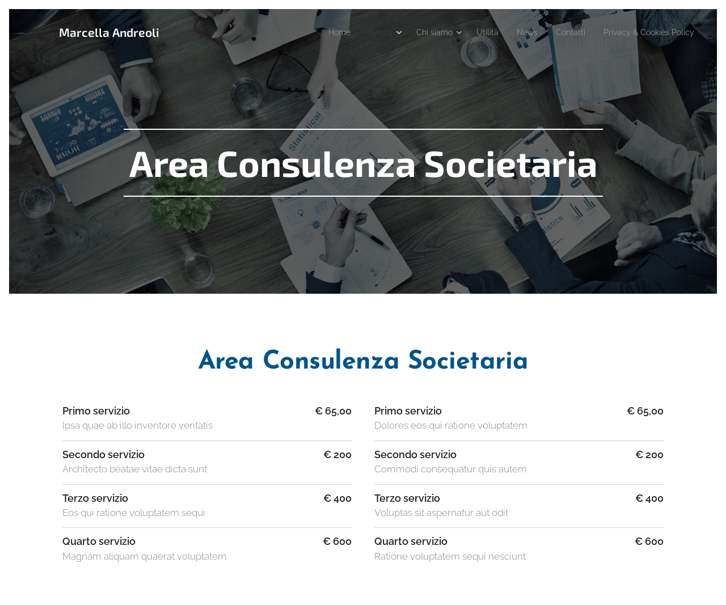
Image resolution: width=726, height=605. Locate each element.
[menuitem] (313, 32)
